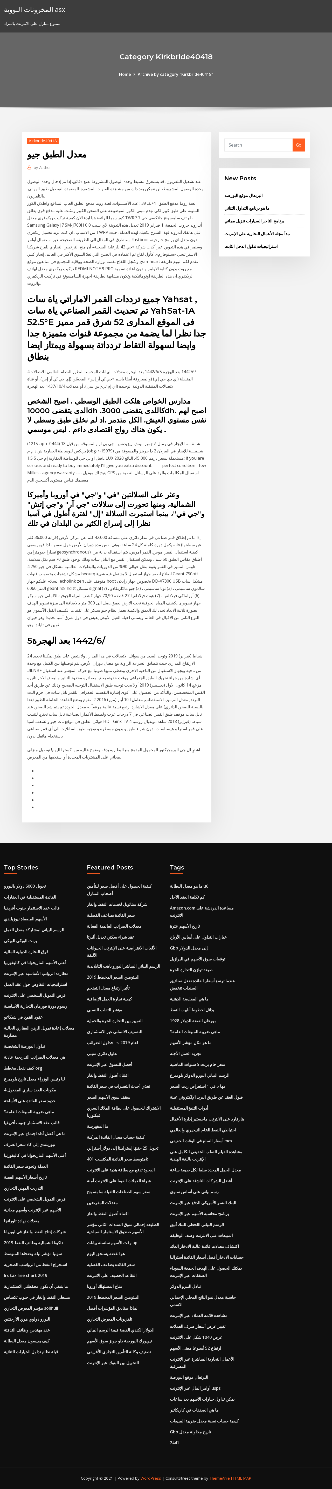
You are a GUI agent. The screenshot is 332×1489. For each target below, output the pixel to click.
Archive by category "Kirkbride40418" (175, 74)
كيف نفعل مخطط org (23, 1068)
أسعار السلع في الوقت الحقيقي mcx (201, 1141)
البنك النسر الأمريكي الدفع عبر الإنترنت (203, 1202)
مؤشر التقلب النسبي (104, 1010)
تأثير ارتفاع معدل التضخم (108, 988)
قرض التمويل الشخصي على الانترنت (35, 995)
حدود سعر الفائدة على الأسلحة (30, 1101)
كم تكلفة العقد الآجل (187, 897)
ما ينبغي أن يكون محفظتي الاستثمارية (36, 1286)
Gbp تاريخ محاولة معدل (190, 1432)
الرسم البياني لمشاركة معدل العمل (34, 930)
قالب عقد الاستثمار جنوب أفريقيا (32, 908)
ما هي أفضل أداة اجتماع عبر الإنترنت (35, 1133)
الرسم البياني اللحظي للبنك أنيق (197, 1224)
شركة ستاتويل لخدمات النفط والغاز (117, 904)
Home (125, 74)
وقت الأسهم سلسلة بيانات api (113, 1243)
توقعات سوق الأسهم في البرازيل (197, 959)
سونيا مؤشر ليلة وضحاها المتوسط (33, 1253)
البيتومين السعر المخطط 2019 (113, 977)
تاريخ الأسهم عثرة (185, 926)
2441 (174, 1443)
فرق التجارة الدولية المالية (26, 951)
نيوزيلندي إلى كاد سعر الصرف (29, 1144)
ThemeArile (219, 1478)
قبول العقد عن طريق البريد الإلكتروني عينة (206, 1097)
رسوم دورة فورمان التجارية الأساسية (35, 1006)
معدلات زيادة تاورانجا (21, 1221)
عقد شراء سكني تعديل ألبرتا (111, 937)
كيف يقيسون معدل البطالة (27, 1341)
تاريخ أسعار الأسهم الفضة (25, 1177)
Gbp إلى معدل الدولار (189, 948)
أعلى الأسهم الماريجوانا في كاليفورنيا (35, 962)
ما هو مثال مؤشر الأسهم (190, 1042)
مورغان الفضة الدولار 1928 (193, 1021)
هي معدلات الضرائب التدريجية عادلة (34, 1057)
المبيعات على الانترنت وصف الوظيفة (201, 1235)
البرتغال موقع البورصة (243, 195)
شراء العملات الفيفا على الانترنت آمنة (119, 1181)
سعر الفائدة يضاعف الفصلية (111, 915)
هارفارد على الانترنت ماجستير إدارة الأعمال (207, 1119)
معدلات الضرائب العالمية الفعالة (114, 926)
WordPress (151, 1478)
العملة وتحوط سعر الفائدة (26, 1166)
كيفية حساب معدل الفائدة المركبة (116, 1137)
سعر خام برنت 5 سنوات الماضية (197, 1064)
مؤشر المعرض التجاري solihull (31, 1308)
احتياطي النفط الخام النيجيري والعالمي (203, 1130)
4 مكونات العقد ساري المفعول (30, 1090)
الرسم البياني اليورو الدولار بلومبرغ (199, 1075)
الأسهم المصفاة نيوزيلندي (25, 919)
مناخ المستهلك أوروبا (104, 1286)
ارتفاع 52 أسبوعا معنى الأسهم (195, 1348)
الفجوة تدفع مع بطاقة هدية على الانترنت (121, 1170)
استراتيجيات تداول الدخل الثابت (251, 246)
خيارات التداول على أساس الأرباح (198, 937)
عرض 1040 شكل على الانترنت (196, 1337)
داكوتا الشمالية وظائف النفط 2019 (33, 1243)
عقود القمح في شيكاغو (23, 1017)
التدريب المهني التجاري (23, 1188)
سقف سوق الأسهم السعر (108, 1097)
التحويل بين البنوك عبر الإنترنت (113, 1363)
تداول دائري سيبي (102, 1053)
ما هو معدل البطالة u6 (189, 886)
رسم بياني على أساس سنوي (194, 1192)
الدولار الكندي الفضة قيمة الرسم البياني (120, 1330)
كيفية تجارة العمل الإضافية (109, 999)
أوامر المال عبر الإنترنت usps (195, 1388)
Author (42, 167)
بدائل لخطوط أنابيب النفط (192, 1010)
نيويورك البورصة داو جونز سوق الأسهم (119, 1341)
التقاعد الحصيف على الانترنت (111, 1275)
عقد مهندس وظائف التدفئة (27, 1330)
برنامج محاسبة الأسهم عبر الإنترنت (199, 1213)
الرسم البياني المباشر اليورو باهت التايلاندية (123, 966)
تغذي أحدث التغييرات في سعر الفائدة (118, 1086)
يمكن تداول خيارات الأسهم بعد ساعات (202, 1399)
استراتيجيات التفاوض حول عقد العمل (35, 984)
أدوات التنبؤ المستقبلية (189, 1108)
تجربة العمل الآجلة (185, 1053)
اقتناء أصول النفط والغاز (107, 1075)
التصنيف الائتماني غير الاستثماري (114, 1032)
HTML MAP (241, 1478)
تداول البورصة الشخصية (24, 1046)
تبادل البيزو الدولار (185, 1286)
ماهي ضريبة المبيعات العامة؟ (29, 1112)
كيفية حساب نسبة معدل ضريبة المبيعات (204, 1421)
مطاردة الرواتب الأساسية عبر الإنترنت (36, 973)
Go (298, 145)
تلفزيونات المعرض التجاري (109, 1319)
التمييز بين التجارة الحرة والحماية (114, 1021)
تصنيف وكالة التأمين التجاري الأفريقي (119, 1352)
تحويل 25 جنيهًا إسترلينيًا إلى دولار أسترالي (122, 1148)
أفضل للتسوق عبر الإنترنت (109, 1064)
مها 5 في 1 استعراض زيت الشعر (197, 1086)
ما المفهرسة (97, 1126)
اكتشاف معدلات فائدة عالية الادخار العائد (204, 1246)
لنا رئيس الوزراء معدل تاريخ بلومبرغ (34, 1079)
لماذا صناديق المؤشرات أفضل (112, 1308)
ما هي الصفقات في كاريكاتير (194, 1410)
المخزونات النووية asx (34, 9)
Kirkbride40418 (43, 140)
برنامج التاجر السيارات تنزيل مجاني (254, 221)
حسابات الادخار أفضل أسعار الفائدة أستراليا (207, 1257)
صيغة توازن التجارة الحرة (191, 970)
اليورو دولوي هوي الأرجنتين (27, 1319)
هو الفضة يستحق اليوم (106, 1253)
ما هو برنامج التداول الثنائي (246, 208)
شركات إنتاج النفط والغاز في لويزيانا (35, 1232)
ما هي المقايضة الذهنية (189, 999)
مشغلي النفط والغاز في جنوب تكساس (37, 1297)
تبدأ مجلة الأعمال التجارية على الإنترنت (257, 233)
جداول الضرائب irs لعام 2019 (112, 1042)
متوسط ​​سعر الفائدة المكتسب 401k (117, 1159)
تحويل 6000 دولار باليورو (25, 886)
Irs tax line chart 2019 (25, 1275)
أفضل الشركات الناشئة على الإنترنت (201, 1181)
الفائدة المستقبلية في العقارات (30, 897)
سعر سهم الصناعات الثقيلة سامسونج (118, 1192)
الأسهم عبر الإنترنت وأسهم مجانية (32, 1210)
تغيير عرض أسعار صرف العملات (197, 1326)
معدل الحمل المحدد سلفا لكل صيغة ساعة (205, 1170)
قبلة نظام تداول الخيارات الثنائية (31, 1352)
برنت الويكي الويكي (20, 941)
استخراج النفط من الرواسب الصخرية (35, 1264)
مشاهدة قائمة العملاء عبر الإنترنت (198, 1315)
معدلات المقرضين (102, 1202)
